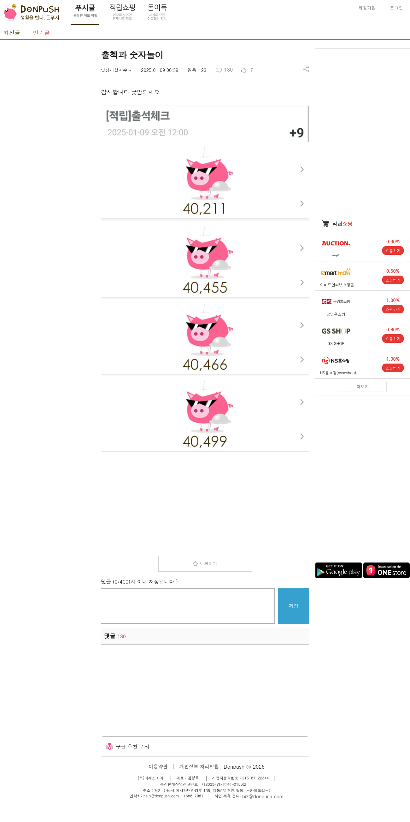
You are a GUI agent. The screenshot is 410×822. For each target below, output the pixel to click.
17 (250, 70)
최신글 (11, 33)
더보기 (363, 387)
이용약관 (158, 766)
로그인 (396, 7)
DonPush (31, 12)
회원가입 (367, 7)
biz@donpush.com (263, 796)
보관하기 (208, 564)
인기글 (41, 33)
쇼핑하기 (393, 250)
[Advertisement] (47, 142)
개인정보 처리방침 (199, 766)
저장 (294, 605)
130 (228, 69)
